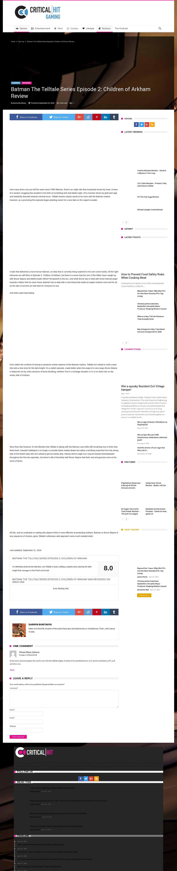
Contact (68, 864)
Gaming (25, 41)
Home (17, 41)
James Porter (138, 577)
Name (16, 690)
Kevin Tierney (35, 797)
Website (17, 707)
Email (16, 699)
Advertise (80, 864)
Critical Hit (55, 864)
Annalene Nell (139, 590)
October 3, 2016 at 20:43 (32, 636)
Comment (18, 669)
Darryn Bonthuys (23, 103)
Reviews (31, 83)
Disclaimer (122, 864)
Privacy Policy (106, 864)
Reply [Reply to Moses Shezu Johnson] (16, 651)
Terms (92, 864)
